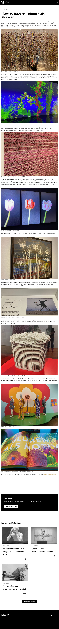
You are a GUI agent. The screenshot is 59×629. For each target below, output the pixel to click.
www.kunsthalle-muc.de (49, 474)
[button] (57, 2)
